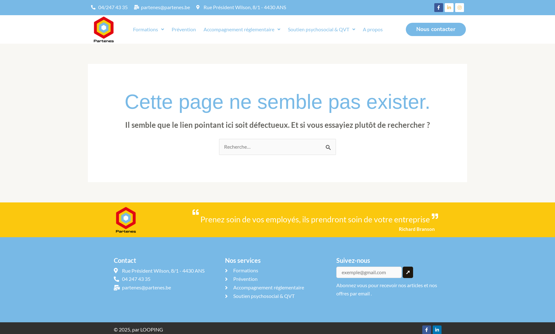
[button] (148, 29)
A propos (373, 29)
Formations (148, 29)
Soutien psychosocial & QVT (321, 29)
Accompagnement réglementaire (242, 29)
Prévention (184, 29)
